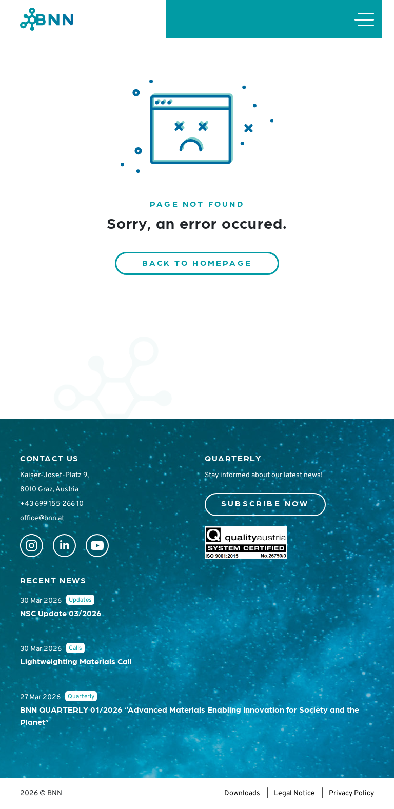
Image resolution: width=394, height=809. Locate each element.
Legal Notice (294, 793)
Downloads (242, 793)
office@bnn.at (42, 518)
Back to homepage (197, 262)
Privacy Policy (351, 793)
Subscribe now (265, 503)
